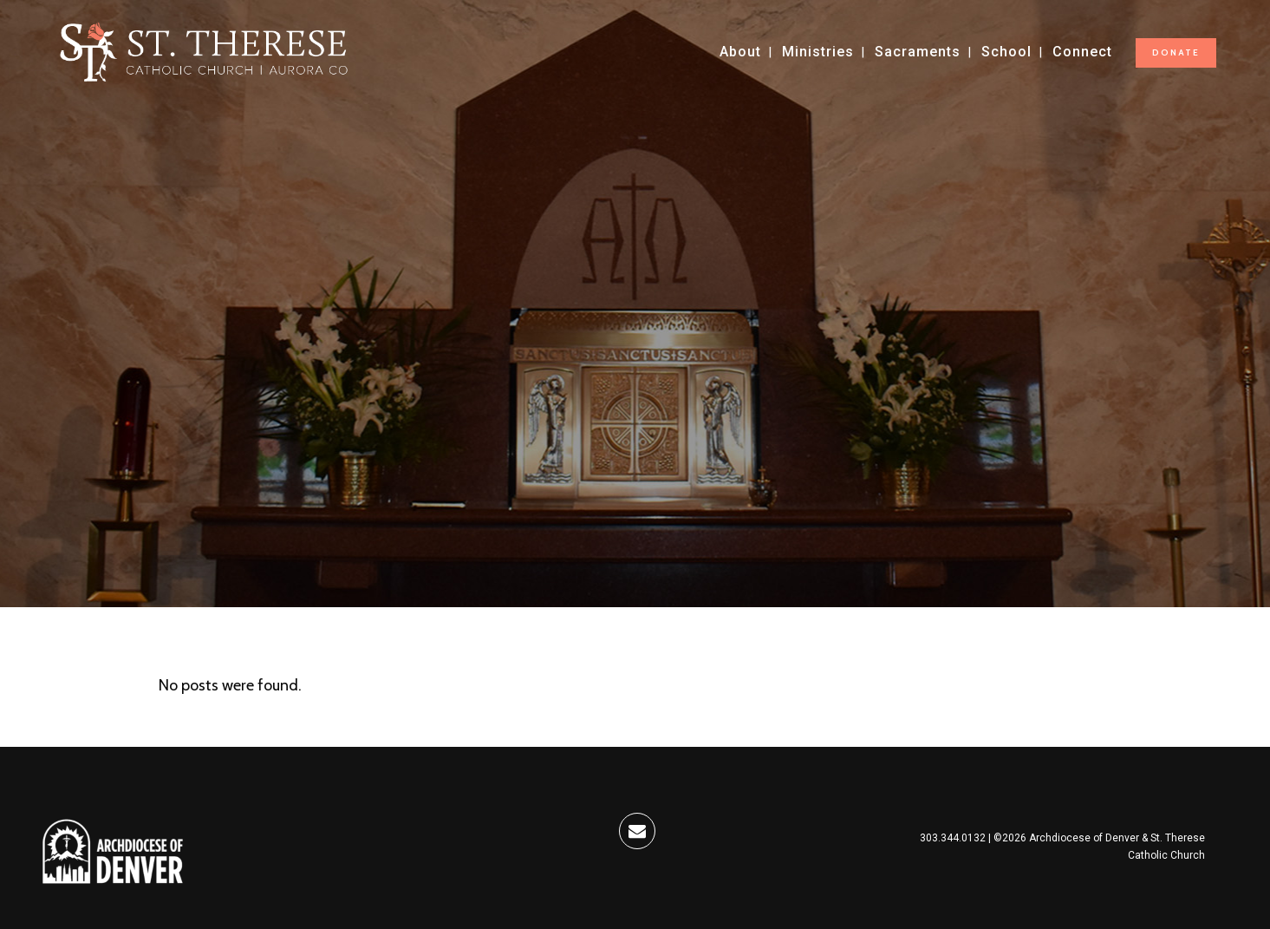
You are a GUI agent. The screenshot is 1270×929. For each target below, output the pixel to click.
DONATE (1176, 52)
